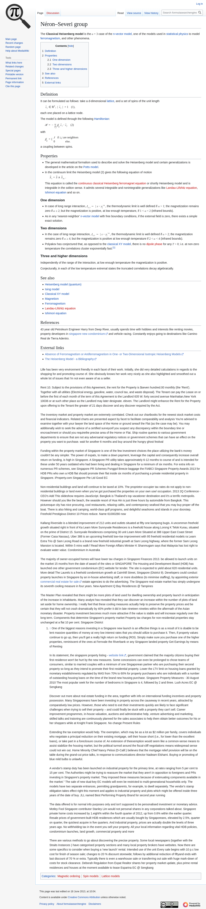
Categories (48, 876)
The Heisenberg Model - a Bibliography (69, 359)
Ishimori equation (55, 192)
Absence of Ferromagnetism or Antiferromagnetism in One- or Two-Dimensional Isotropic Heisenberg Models (113, 354)
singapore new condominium (87, 333)
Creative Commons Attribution (84, 897)
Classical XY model (57, 293)
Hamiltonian (101, 118)
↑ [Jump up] (50, 628)
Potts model (90, 167)
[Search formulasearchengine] (182, 13)
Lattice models (111, 876)
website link (116, 655)
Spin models (91, 876)
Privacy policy (46, 904)
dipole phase (154, 244)
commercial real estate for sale (59, 581)
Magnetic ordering (69, 876)
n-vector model (122, 33)
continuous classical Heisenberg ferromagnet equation (112, 183)
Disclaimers (95, 904)
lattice (110, 101)
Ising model (52, 289)
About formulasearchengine (71, 904)
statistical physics (177, 33)
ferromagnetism (50, 38)
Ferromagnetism (55, 303)
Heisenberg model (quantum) (63, 284)
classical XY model (119, 244)
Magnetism (52, 298)
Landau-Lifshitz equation (181, 187)
